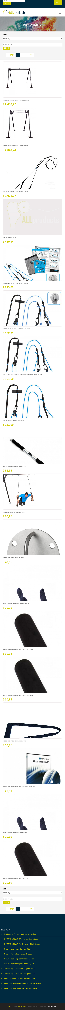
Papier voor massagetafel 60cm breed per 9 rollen (22, 983)
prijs (11, 55)
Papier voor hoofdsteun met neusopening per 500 (22, 988)
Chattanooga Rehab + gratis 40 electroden (20, 934)
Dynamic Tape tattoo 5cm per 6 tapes (18, 954)
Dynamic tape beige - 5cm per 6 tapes (18, 949)
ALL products (22, 1006)
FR (52, 2)
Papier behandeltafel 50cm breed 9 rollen (19, 978)
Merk (5, 35)
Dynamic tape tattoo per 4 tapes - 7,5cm (19, 964)
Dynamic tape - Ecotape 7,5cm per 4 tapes (20, 974)
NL (9, 1006)
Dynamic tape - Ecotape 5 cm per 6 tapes (19, 969)
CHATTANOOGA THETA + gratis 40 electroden (21, 939)
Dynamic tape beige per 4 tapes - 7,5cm (19, 959)
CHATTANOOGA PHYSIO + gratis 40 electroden (22, 944)
